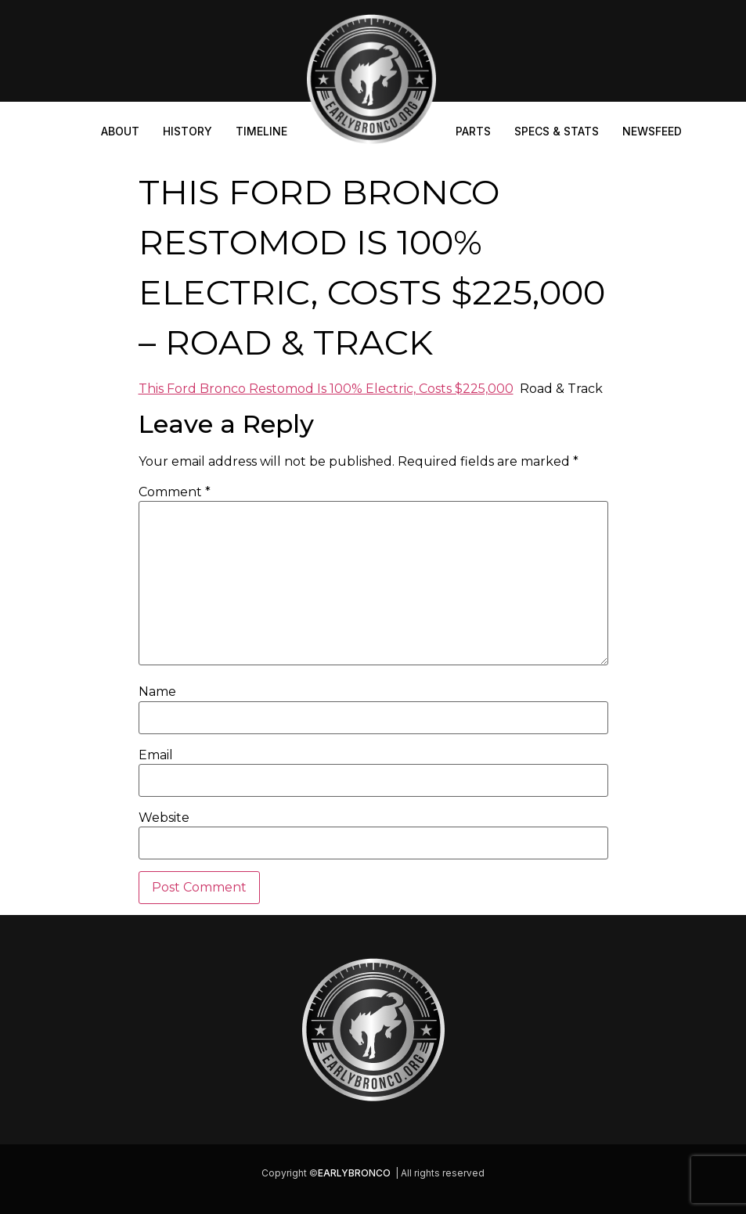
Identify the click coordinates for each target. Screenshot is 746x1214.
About (120, 131)
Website (164, 818)
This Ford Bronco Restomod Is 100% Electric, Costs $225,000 (326, 388)
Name (157, 692)
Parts (473, 131)
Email (156, 755)
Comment (175, 492)
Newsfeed (652, 131)
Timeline (261, 131)
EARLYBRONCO (354, 1173)
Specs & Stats (556, 131)
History (187, 131)
